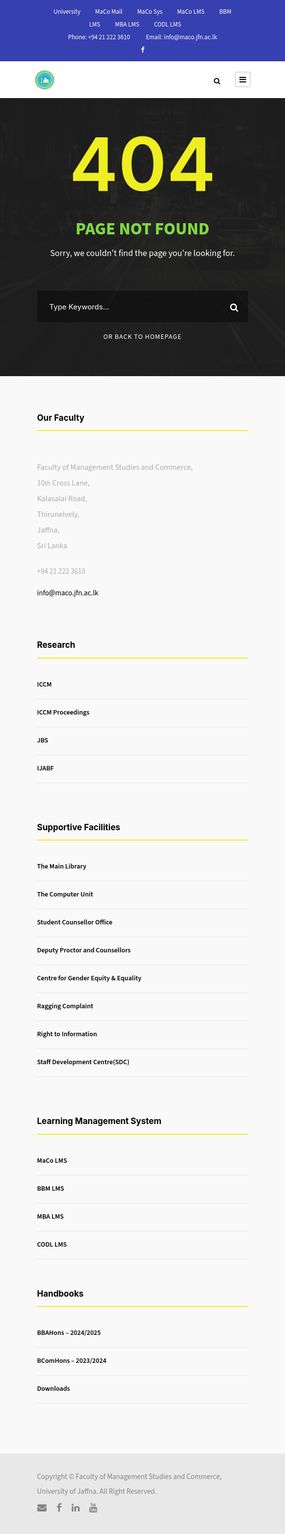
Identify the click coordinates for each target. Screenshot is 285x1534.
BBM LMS (50, 1189)
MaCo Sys (150, 11)
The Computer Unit (65, 895)
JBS (43, 740)
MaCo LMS (191, 11)
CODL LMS (167, 24)
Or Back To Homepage (143, 337)
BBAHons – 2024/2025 (69, 1333)
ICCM (44, 685)
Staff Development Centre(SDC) (83, 1063)
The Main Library (61, 867)
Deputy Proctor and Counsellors (84, 951)
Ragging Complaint (65, 1007)
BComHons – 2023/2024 (71, 1361)
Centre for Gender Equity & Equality (89, 979)
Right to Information (67, 1035)
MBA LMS (127, 24)
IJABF (45, 768)
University (66, 11)
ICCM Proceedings (63, 712)
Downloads (53, 1389)
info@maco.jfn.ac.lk (68, 593)
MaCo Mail (109, 11)
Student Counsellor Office (75, 923)
